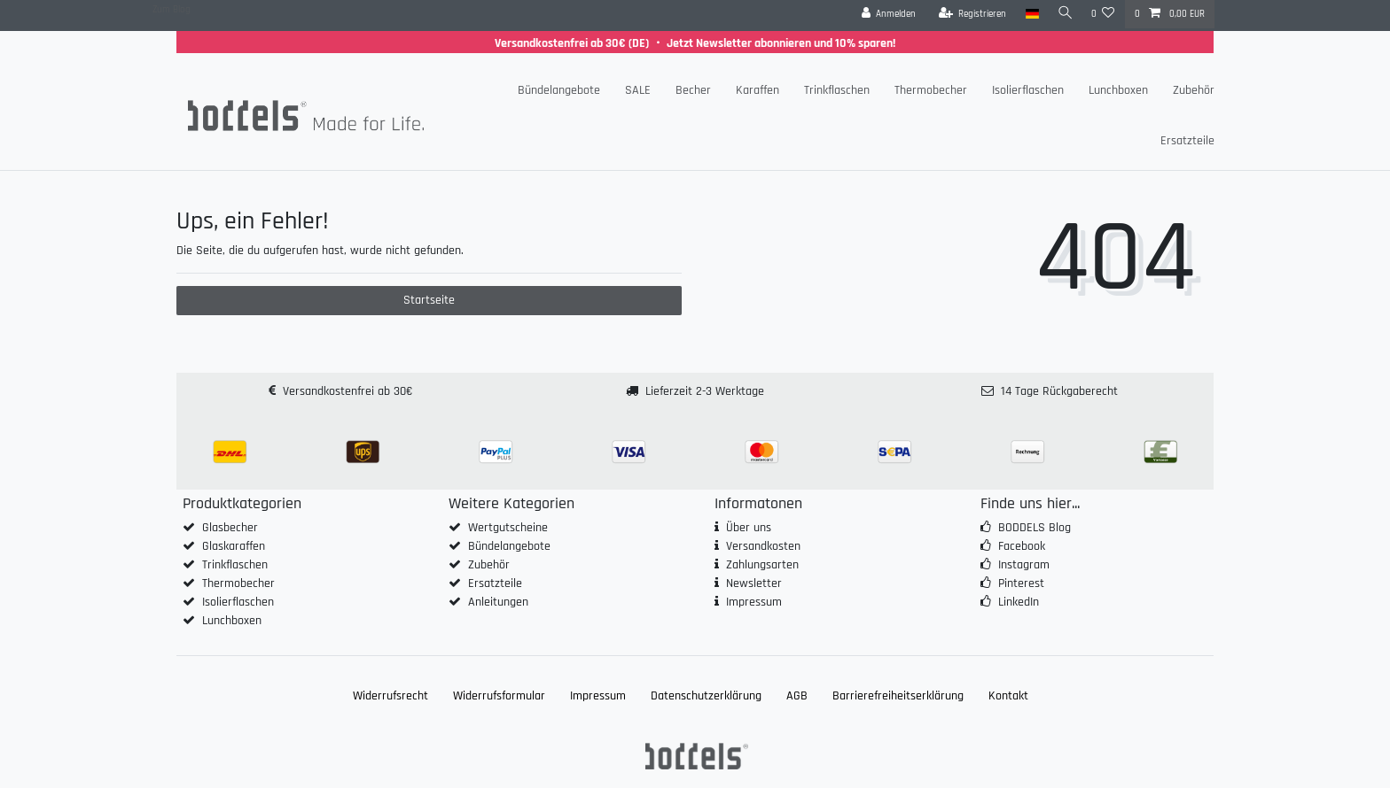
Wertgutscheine (508, 528)
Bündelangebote (559, 90)
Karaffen (757, 90)
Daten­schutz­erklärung (706, 696)
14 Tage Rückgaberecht (1059, 391)
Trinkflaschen (837, 90)
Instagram (1024, 565)
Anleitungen (498, 602)
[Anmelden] (885, 14)
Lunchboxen (1118, 90)
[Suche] (1064, 13)
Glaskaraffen (233, 546)
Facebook (1021, 546)
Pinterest (1021, 583)
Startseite (429, 300)
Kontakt (1008, 696)
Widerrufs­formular (499, 696)
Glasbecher (230, 528)
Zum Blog (171, 10)
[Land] (1028, 13)
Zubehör (1193, 90)
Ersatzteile (1187, 141)
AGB (797, 696)
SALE (638, 90)
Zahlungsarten (762, 565)
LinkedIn (1018, 602)
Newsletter (754, 583)
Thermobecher (930, 90)
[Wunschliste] (1103, 14)
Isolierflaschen (1028, 90)
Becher (693, 90)
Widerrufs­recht (390, 696)
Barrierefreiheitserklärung (898, 696)
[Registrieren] (969, 14)
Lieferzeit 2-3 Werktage (704, 391)
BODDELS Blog (1034, 528)
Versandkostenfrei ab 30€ (347, 391)
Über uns (748, 528)
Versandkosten (763, 546)
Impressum (754, 602)
